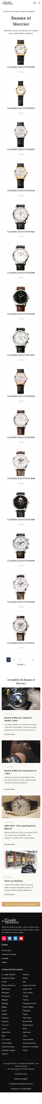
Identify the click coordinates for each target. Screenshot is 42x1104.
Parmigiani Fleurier (30, 1003)
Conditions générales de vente (21, 1084)
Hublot (25, 978)
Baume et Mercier (9, 985)
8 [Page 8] (33, 660)
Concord (5, 1025)
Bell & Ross (6, 989)
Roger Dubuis (28, 1025)
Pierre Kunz (27, 1018)
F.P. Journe (6, 1039)
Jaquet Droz (27, 989)
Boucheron (6, 996)
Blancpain (5, 992)
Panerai (25, 1000)
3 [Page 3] (20, 660)
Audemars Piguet (8, 978)
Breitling (5, 1003)
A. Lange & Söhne (8, 974)
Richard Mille (27, 1021)
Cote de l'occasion (9, 954)
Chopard (5, 1021)
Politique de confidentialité (21, 1089)
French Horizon (28, 1069)
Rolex (25, 1029)
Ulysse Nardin (28, 1039)
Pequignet (26, 1011)
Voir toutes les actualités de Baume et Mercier (21, 905)
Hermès (26, 974)
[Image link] (10, 921)
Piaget (25, 1014)
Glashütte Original (8, 1050)
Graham (5, 1054)
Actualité (5, 958)
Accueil (6, 11)
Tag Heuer (27, 1032)
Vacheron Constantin (31, 1047)
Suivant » (21, 664)
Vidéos (4, 962)
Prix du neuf (15, 11)
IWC (24, 982)
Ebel (3, 1036)
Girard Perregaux (8, 1047)
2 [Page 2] (14, 660)
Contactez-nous (21, 1074)
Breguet (5, 1000)
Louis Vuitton (28, 992)
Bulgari (4, 1007)
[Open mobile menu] (39, 3)
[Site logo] (7, 3)
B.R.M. (4, 982)
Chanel (4, 1014)
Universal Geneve (29, 1043)
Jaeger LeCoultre (29, 985)
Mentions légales (21, 1079)
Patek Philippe (28, 1007)
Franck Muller (7, 1043)
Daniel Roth (6, 1032)
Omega (25, 996)
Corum (4, 1029)
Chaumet (5, 1018)
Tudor (25, 1036)
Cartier (4, 1011)
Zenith (25, 1050)
